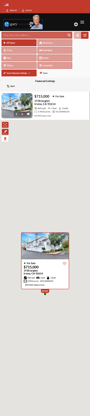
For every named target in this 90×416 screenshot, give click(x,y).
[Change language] (6, 4)
